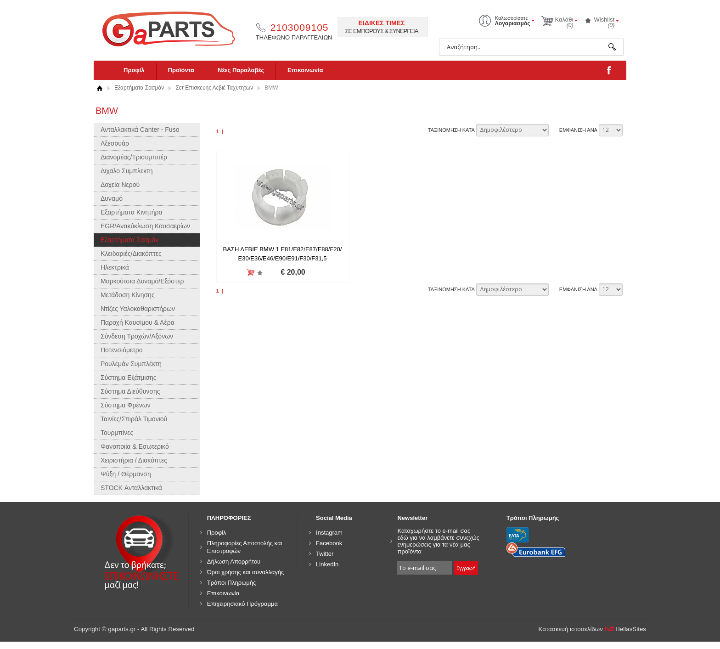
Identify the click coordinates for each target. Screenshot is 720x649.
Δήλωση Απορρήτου (234, 561)
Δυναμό (112, 198)
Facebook (329, 543)
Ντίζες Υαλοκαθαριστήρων (138, 308)
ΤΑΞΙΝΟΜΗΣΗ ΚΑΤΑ (451, 130)
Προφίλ (134, 70)
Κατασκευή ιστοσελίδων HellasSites (593, 629)
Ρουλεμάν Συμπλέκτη (131, 363)
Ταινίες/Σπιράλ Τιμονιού (134, 419)
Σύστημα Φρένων (126, 405)
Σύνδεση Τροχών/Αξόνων (137, 336)
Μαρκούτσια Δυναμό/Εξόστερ (142, 281)
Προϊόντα (181, 70)
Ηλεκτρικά (115, 267)
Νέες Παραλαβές (241, 70)
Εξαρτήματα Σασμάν (139, 88)
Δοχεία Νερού (120, 184)
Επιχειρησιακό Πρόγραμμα (242, 603)
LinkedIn (327, 564)
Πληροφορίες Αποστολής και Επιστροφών (244, 547)
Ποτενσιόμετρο (122, 350)
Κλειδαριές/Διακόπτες (131, 253)
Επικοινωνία (305, 70)
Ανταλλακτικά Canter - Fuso (140, 129)
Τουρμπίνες (117, 432)
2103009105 (299, 27)
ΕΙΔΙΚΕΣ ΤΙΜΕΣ (382, 23)
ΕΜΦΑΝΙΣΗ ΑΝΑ (578, 130)
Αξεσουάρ (115, 143)
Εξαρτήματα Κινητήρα (132, 212)
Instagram (329, 532)
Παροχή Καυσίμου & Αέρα (137, 322)
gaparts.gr (174, 28)
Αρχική (99, 88)
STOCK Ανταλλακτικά (131, 487)
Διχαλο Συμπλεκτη (127, 171)
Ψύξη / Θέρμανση (126, 474)
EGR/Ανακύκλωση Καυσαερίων (145, 226)
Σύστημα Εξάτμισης (129, 377)
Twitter (324, 553)
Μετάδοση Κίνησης (128, 295)
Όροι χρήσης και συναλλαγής (245, 572)
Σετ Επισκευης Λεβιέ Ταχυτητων (214, 88)
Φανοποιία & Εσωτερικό (135, 446)
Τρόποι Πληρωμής (231, 582)
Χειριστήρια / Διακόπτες (134, 460)
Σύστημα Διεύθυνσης (130, 391)
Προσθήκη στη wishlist (259, 272)
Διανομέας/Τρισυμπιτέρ (134, 157)
